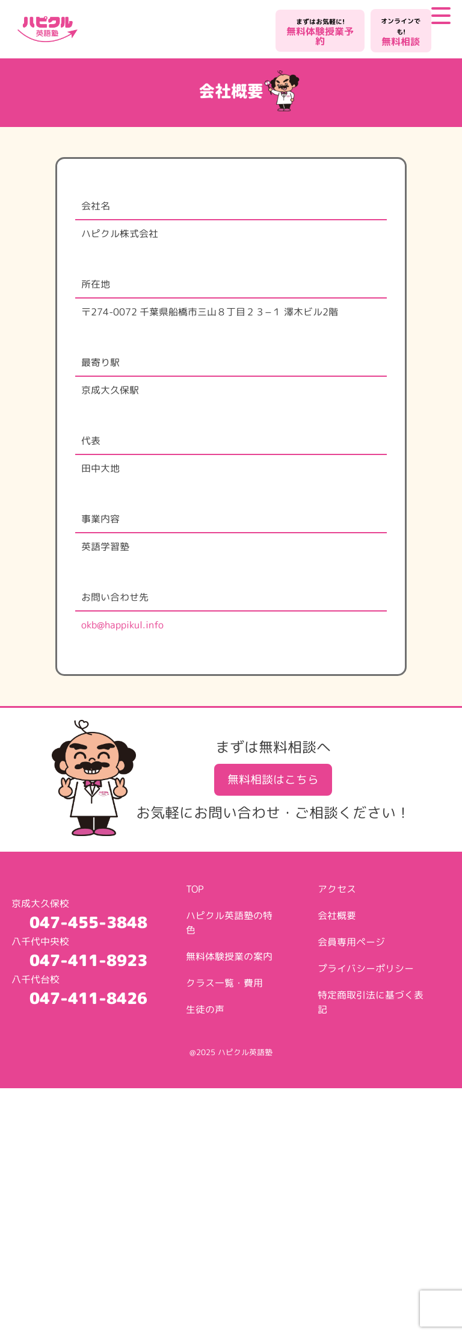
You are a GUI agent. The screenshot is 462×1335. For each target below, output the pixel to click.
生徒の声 (205, 1009)
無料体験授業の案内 (229, 956)
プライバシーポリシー (366, 968)
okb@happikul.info (122, 624)
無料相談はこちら (273, 779)
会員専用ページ (351, 942)
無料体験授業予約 (320, 32)
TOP (195, 889)
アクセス (337, 889)
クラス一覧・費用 (224, 983)
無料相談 (400, 32)
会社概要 (337, 915)
